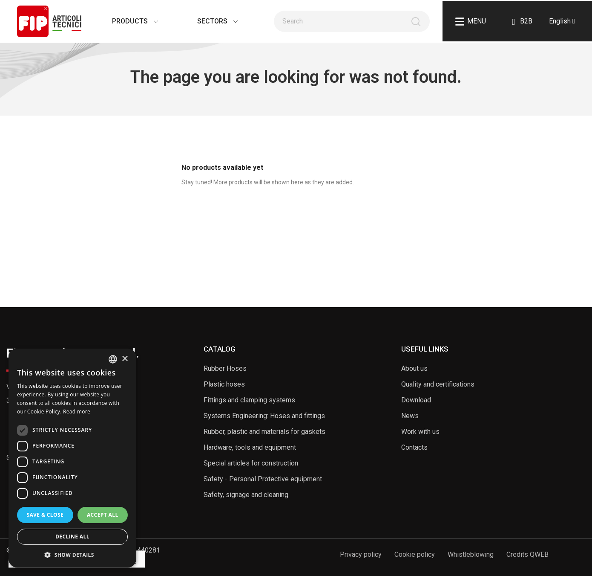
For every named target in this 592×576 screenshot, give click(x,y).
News (410, 416)
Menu (470, 21)
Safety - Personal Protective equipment (263, 479)
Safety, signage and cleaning (246, 495)
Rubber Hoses (225, 368)
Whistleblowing (471, 554)
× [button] (124, 359)
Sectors (209, 21)
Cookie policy (414, 554)
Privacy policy (361, 554)
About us (414, 368)
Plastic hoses (224, 384)
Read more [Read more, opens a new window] (76, 411)
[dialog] (72, 458)
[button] (72, 554)
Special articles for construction (251, 463)
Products (126, 21)
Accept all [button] (102, 514)
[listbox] (113, 359)
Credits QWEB (527, 554)
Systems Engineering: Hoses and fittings (264, 416)
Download (416, 400)
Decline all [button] (72, 536)
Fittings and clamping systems (249, 400)
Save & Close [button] (44, 514)
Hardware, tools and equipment (250, 447)
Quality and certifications (437, 384)
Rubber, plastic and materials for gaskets (264, 432)
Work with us (420, 432)
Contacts (414, 447)
